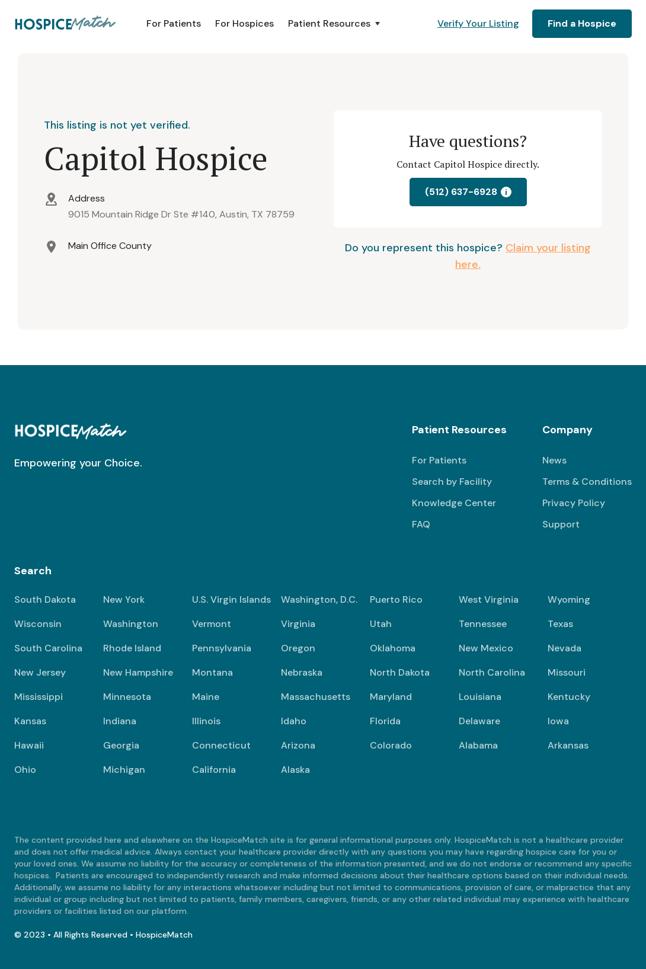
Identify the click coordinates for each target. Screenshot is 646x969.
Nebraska (301, 672)
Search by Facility (452, 481)
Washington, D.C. (319, 599)
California (214, 769)
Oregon (298, 648)
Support (561, 524)
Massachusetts (315, 696)
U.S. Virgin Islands (231, 599)
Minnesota (127, 696)
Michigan (124, 769)
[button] (335, 24)
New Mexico (486, 648)
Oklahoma (392, 648)
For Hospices (244, 23)
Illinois (206, 721)
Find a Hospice (582, 23)
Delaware (479, 721)
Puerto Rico (396, 599)
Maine (205, 696)
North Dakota (400, 672)
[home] (66, 24)
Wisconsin (38, 624)
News (554, 460)
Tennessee (483, 624)
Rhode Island (132, 648)
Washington (130, 624)
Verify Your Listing (478, 23)
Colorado (391, 745)
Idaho (293, 721)
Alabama (478, 745)
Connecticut (221, 745)
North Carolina (492, 672)
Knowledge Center (454, 503)
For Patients (173, 23)
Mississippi (38, 696)
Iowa (558, 721)
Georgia (121, 745)
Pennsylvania (221, 648)
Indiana (119, 721)
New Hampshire (138, 672)
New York (124, 599)
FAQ (421, 524)
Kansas (30, 721)
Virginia (298, 624)
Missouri (567, 672)
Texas (560, 624)
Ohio (25, 769)
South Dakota (45, 599)
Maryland (391, 696)
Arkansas (568, 745)
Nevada (564, 648)
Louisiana (480, 696)
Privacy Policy (573, 503)
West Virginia (489, 599)
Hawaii (29, 745)
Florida (385, 721)
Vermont (211, 624)
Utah (381, 624)
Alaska (295, 769)
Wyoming (569, 599)
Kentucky (569, 696)
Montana (212, 672)
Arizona (298, 745)
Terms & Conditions (587, 481)
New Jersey (40, 672)
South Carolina (48, 648)
